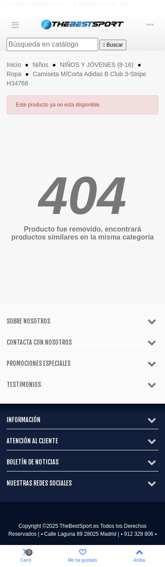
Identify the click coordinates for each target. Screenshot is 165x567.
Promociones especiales (38, 363)
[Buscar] (52, 44)
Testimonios (24, 384)
